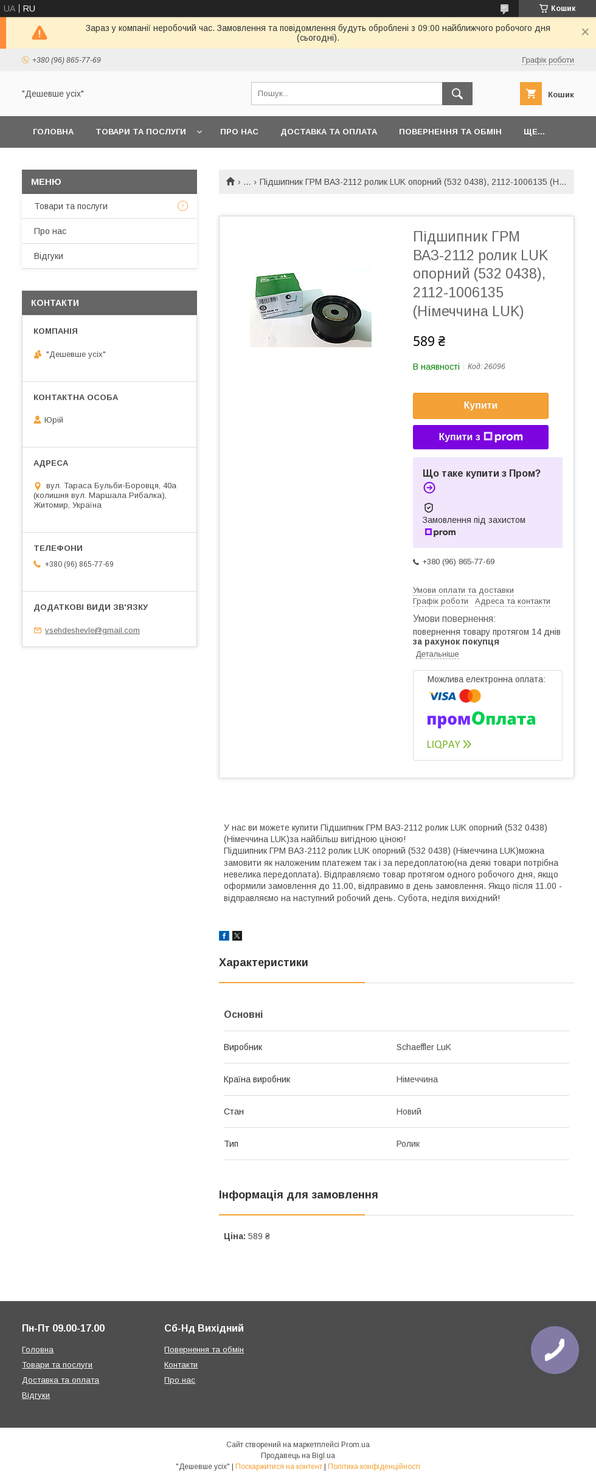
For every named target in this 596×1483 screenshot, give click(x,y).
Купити (481, 405)
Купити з (480, 437)
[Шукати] (457, 93)
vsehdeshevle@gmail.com (92, 630)
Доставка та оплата (328, 131)
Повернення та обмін (450, 131)
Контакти (181, 1364)
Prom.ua (355, 1444)
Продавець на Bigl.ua (298, 1455)
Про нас (239, 131)
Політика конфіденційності (374, 1466)
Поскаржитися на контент (278, 1466)
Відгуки (48, 256)
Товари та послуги (140, 131)
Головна (53, 131)
